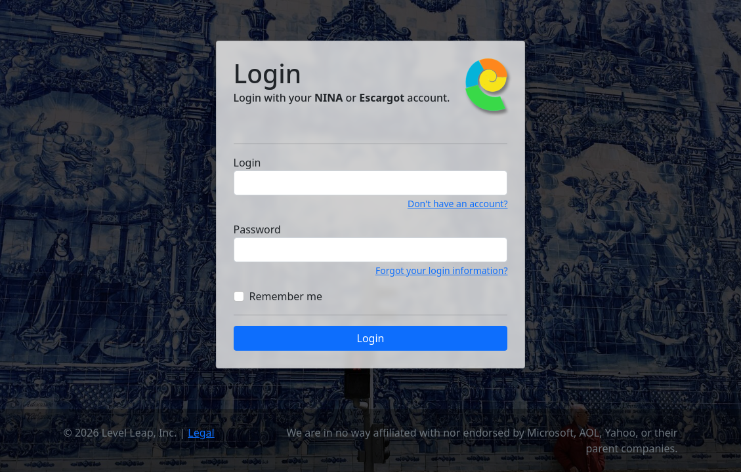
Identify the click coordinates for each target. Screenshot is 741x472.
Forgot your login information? (441, 270)
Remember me (286, 296)
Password (257, 229)
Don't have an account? (458, 203)
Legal (201, 432)
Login (247, 162)
